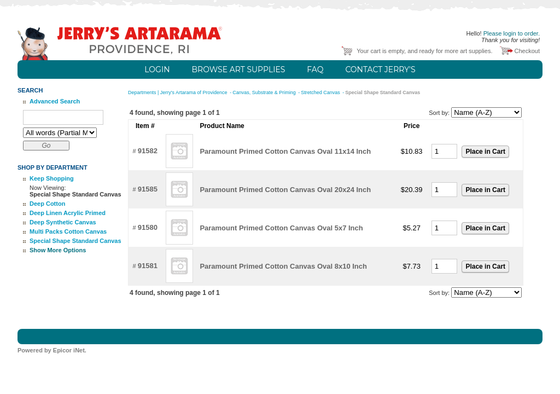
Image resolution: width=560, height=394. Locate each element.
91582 (148, 151)
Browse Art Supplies (238, 69)
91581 (148, 266)
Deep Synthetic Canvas (63, 222)
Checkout (527, 51)
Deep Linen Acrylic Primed (68, 213)
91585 (148, 189)
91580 (148, 227)
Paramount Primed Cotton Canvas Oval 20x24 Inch (285, 190)
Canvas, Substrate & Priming (264, 92)
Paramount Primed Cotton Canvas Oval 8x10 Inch (283, 266)
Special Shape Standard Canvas (75, 240)
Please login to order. (511, 33)
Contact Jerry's (380, 69)
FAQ (315, 69)
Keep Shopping (52, 178)
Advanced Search (55, 101)
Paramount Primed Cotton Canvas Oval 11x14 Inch (285, 151)
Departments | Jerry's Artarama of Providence (178, 92)
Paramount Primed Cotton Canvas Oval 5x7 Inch (281, 228)
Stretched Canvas (321, 92)
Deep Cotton (47, 203)
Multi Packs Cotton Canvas (68, 231)
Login (157, 69)
